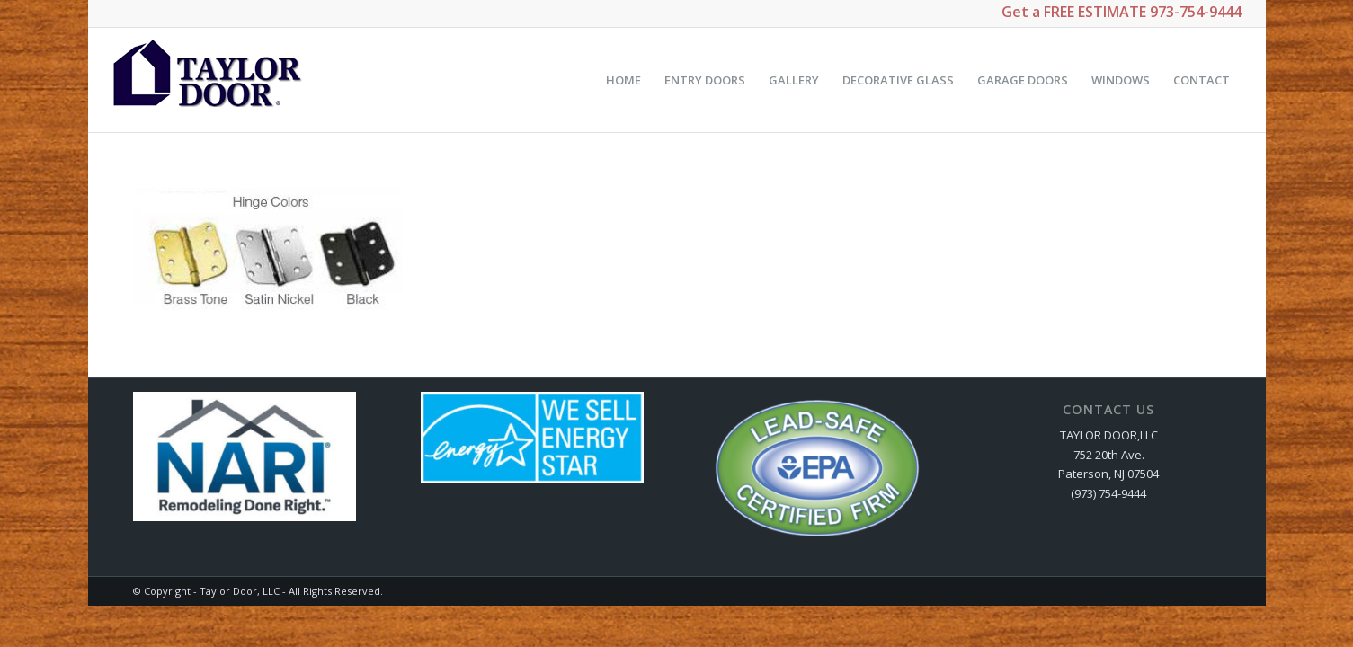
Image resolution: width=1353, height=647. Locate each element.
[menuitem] (623, 80)
